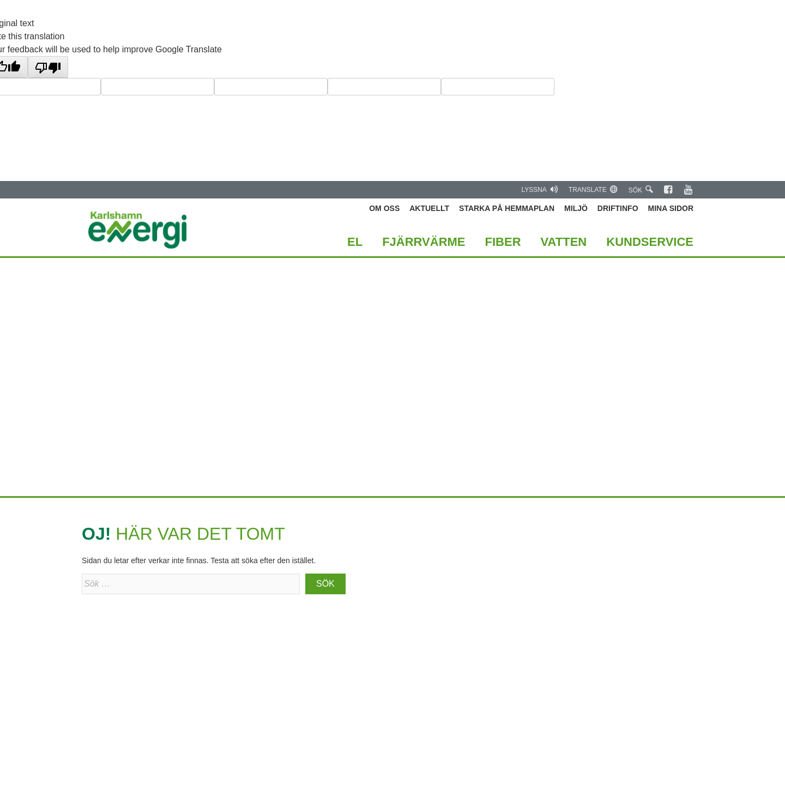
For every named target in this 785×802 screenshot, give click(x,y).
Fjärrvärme (423, 242)
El (355, 242)
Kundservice (649, 242)
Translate (593, 189)
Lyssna (539, 189)
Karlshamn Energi (137, 230)
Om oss (384, 208)
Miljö (576, 208)
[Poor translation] (48, 67)
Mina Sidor (670, 208)
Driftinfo (617, 208)
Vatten (564, 242)
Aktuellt (429, 208)
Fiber (503, 242)
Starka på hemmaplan (506, 208)
